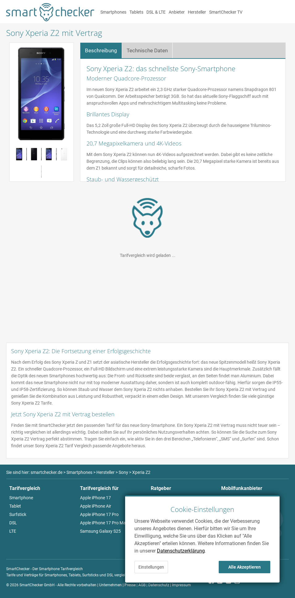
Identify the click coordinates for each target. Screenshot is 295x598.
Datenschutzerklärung (181, 551)
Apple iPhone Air (95, 506)
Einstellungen (151, 567)
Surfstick (17, 514)
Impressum (181, 585)
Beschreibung (101, 50)
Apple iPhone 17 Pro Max (104, 522)
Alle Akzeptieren (244, 567)
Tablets (136, 12)
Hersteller (197, 12)
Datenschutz (158, 585)
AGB (141, 585)
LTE (12, 531)
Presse (130, 585)
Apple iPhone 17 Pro (99, 514)
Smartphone (21, 497)
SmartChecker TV (225, 12)
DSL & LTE (156, 12)
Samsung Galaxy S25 (100, 531)
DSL (13, 522)
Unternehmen (110, 585)
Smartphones (113, 12)
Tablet (15, 506)
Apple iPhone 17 (95, 497)
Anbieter (177, 12)
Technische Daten (147, 50)
